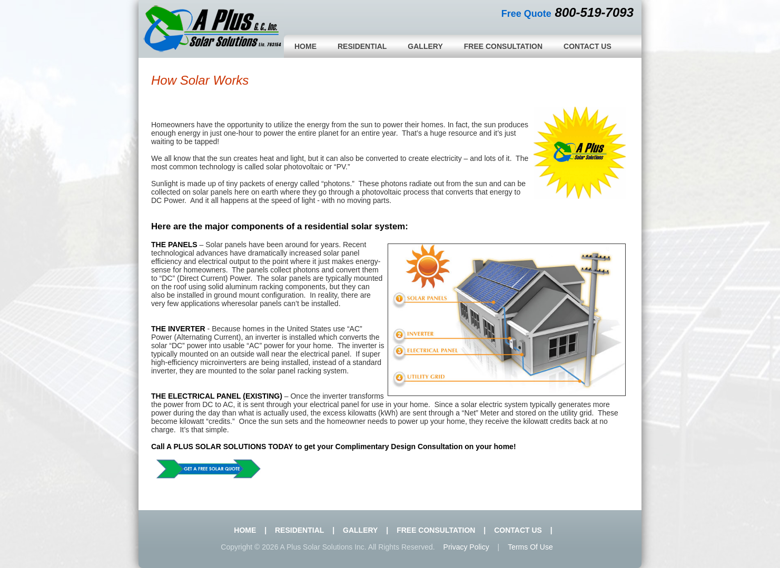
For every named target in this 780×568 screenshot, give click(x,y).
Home (305, 46)
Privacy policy (466, 547)
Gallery (425, 46)
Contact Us (587, 46)
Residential (362, 46)
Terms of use (530, 547)
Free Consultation (503, 46)
